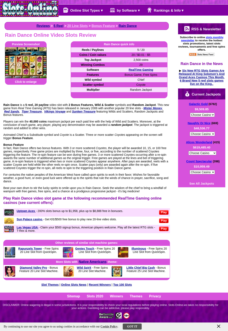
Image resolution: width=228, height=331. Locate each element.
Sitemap (73, 296)
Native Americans (93, 262)
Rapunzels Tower (30, 248)
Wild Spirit (84, 267)
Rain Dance (128, 26)
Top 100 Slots (122, 284)
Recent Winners (100, 284)
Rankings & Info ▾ (165, 10)
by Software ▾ (125, 10)
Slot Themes (50, 284)
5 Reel (58, 26)
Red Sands (11, 111)
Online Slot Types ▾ (83, 10)
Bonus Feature (103, 26)
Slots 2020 (95, 296)
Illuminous (138, 248)
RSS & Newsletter (202, 28)
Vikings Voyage (54, 111)
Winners (116, 296)
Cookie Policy (109, 326)
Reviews (43, 26)
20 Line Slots (77, 26)
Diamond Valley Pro (33, 267)
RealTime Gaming (141, 69)
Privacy (155, 296)
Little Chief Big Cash (140, 267)
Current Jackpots (203, 94)
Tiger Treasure (32, 111)
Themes (136, 296)
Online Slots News (73, 284)
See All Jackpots (201, 183)
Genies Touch (84, 248)
